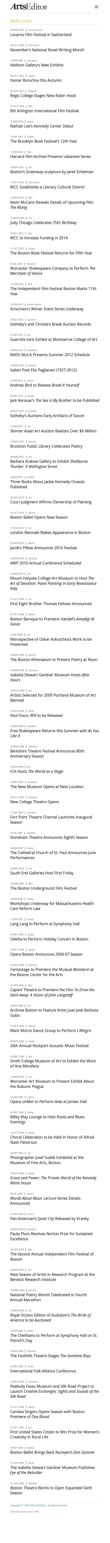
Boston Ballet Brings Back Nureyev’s (48, 1475)
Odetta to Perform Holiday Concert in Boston (53, 961)
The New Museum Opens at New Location (49, 809)
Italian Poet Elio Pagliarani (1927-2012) (45, 378)
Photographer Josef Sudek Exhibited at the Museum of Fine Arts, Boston (50, 1181)
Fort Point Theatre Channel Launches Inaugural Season (54, 842)
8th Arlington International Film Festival (47, 110)
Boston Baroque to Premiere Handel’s (53, 639)
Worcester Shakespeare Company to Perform (52, 275)
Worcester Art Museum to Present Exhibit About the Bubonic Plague (49, 1105)
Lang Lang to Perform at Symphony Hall (47, 946)
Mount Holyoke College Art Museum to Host (52, 601)
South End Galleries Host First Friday (44, 895)
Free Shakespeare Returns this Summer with (54, 756)
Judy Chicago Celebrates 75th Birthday (46, 227)
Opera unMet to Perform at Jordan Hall (51, 1123)
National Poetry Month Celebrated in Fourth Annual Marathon (51, 1318)
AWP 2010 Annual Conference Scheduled (48, 581)
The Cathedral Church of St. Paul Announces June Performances (51, 877)
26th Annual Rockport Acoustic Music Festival (52, 1067)
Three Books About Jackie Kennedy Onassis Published (50, 503)
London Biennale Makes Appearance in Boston (54, 551)
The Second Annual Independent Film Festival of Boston (53, 1277)
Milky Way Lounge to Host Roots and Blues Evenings (50, 1141)
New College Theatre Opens (36, 824)
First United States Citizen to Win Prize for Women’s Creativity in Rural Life (49, 1454)
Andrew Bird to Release (47, 394)
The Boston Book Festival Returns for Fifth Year (54, 257)
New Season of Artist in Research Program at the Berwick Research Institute (52, 1297)
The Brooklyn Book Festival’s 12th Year (46, 140)
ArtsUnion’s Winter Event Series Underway (50, 313)
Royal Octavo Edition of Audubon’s (53, 1338)
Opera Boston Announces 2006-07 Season (49, 976)
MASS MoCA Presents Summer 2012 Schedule (53, 363)
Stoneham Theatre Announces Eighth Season (52, 860)
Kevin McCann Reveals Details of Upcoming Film (50, 209)
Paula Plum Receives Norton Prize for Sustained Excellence (55, 1257)
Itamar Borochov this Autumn (38, 80)
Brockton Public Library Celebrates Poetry (49, 465)
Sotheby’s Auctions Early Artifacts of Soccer (51, 429)
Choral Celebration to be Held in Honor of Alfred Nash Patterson (49, 1161)
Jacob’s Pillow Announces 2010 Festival (46, 566)
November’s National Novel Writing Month (50, 49)
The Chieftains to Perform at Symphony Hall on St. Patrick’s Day (54, 1358)
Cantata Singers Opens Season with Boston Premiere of (50, 1434)
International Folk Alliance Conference (46, 1391)
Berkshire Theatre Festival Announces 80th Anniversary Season (50, 776)
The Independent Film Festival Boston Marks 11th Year (52, 295)
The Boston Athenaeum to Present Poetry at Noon (52, 680)
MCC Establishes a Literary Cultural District (50, 191)
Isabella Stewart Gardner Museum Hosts (52, 700)
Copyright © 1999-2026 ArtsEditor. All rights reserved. (40, 1530)
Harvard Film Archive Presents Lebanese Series (54, 156)
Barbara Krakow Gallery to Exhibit (51, 482)
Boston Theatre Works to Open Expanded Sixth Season (54, 1515)
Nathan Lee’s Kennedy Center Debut (44, 125)
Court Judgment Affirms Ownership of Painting (54, 520)
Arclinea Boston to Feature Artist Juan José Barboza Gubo (50, 1034)
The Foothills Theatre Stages (53, 1376)
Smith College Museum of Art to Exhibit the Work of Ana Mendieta (51, 1085)
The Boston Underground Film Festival (46, 910)
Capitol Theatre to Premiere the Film (52, 1014)
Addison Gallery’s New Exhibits (39, 65)
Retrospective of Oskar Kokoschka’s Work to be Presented (54, 660)
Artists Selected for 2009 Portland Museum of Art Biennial (53, 720)
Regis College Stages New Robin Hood (46, 95)
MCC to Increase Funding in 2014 (41, 242)
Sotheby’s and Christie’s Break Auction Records (54, 328)
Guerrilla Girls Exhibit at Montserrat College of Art (53, 346)
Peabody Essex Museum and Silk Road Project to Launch (54, 1411)
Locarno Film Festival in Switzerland (43, 34)
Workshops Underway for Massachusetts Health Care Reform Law (48, 928)
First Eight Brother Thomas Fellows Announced (54, 622)
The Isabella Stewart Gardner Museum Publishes (46, 1495)
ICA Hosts (38, 794)
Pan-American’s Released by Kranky (52, 1239)
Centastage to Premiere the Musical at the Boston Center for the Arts (52, 994)
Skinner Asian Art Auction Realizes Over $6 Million (49, 447)
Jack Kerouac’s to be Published (48, 411)
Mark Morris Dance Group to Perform (53, 1052)
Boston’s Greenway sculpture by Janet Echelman (45, 173)
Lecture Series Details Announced (48, 1222)
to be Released (38, 738)
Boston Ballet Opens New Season (41, 536)
